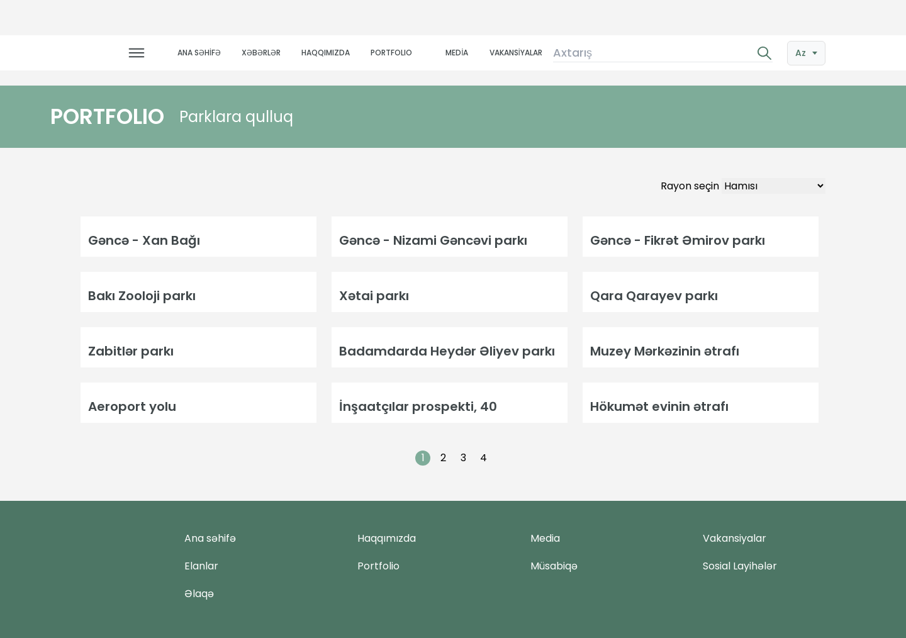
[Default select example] (773, 186)
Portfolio (378, 566)
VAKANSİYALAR (515, 52)
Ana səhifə (210, 538)
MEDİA (456, 52)
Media (545, 538)
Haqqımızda (386, 538)
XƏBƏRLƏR (261, 52)
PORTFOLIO (391, 52)
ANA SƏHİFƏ (199, 52)
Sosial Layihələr (740, 566)
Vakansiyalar (734, 538)
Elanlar (201, 566)
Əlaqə (199, 593)
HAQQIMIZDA (325, 52)
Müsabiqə (554, 566)
